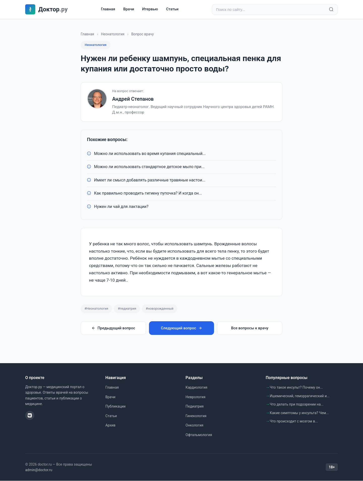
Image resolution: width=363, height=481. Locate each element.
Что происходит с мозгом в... (294, 421)
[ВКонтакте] (29, 415)
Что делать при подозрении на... (296, 404)
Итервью (150, 9)
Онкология (194, 425)
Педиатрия (195, 406)
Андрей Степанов (133, 99)
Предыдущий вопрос (113, 328)
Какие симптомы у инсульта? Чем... (299, 413)
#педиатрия (127, 308)
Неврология (195, 397)
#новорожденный (159, 308)
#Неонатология (96, 308)
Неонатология (112, 34)
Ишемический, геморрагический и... (299, 396)
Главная (108, 9)
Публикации (115, 406)
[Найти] (331, 9)
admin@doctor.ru (38, 470)
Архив (110, 425)
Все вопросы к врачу (249, 328)
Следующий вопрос (181, 328)
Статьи (172, 9)
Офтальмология (199, 435)
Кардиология (196, 387)
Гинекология (196, 416)
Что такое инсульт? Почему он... (296, 387)
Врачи (128, 9)
